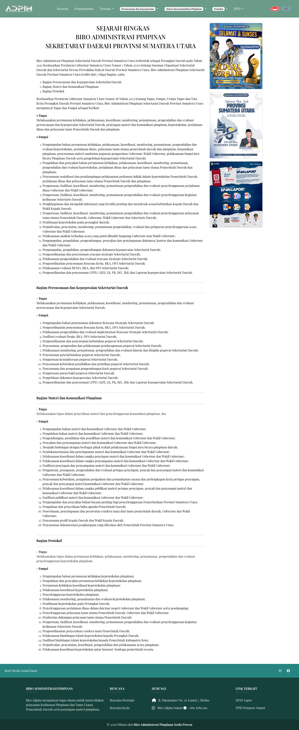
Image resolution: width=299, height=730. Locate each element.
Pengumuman (83, 9)
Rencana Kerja (119, 708)
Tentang (105, 9)
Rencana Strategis (122, 700)
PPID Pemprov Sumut (250, 708)
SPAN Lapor (244, 700)
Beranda (62, 9)
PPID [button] (237, 9)
